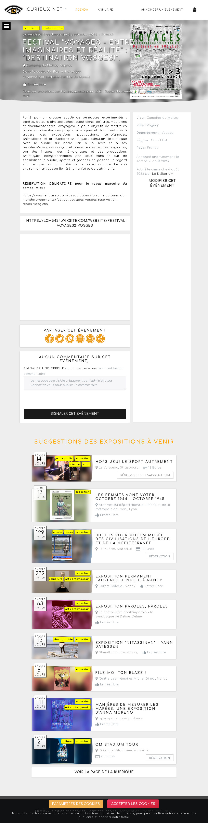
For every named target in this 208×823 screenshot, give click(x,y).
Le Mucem (105, 548)
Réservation (159, 556)
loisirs (69, 532)
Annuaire (105, 9)
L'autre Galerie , (115, 586)
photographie (52, 28)
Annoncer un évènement (162, 9)
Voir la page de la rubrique (104, 772)
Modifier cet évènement (162, 183)
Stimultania (106, 652)
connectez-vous (83, 368)
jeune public (64, 458)
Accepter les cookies (133, 804)
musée (57, 532)
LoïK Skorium (162, 173)
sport (86, 464)
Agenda (82, 9)
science (74, 464)
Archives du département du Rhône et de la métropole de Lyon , (132, 507)
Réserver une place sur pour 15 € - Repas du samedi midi (78, 93)
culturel (67, 741)
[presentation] (55, 398)
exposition (31, 28)
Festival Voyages (67, 71)
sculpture (55, 579)
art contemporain (77, 579)
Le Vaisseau (106, 467)
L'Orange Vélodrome (113, 750)
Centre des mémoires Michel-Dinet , (131, 678)
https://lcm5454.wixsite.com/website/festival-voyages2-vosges (76, 223)
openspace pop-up (113, 718)
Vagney (66, 65)
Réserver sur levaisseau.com (145, 475)
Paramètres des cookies (76, 804)
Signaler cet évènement (75, 414)
